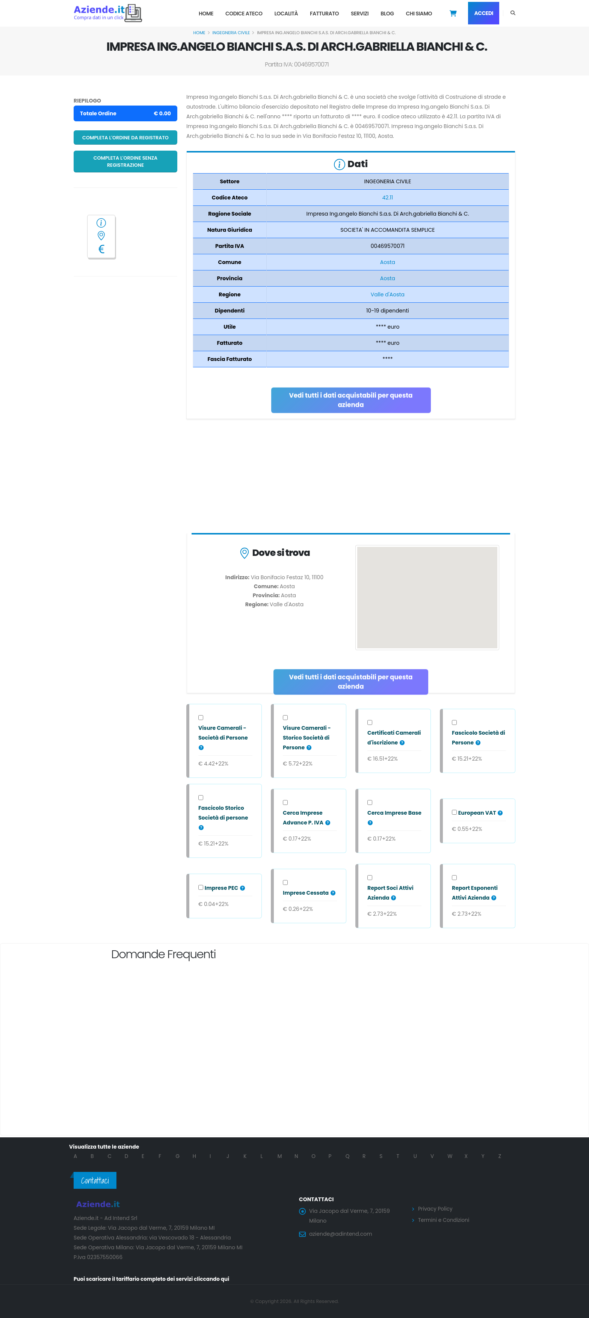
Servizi (360, 13)
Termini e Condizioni (444, 1219)
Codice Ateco (244, 13)
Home (206, 13)
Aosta (387, 262)
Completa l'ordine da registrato (125, 137)
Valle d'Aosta (388, 294)
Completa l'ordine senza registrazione (126, 161)
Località (286, 13)
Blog (387, 13)
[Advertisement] (350, 477)
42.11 (387, 197)
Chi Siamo (419, 13)
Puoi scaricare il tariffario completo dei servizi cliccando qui (154, 1279)
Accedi (483, 13)
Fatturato (324, 13)
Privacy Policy (436, 1208)
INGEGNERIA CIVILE (231, 33)
